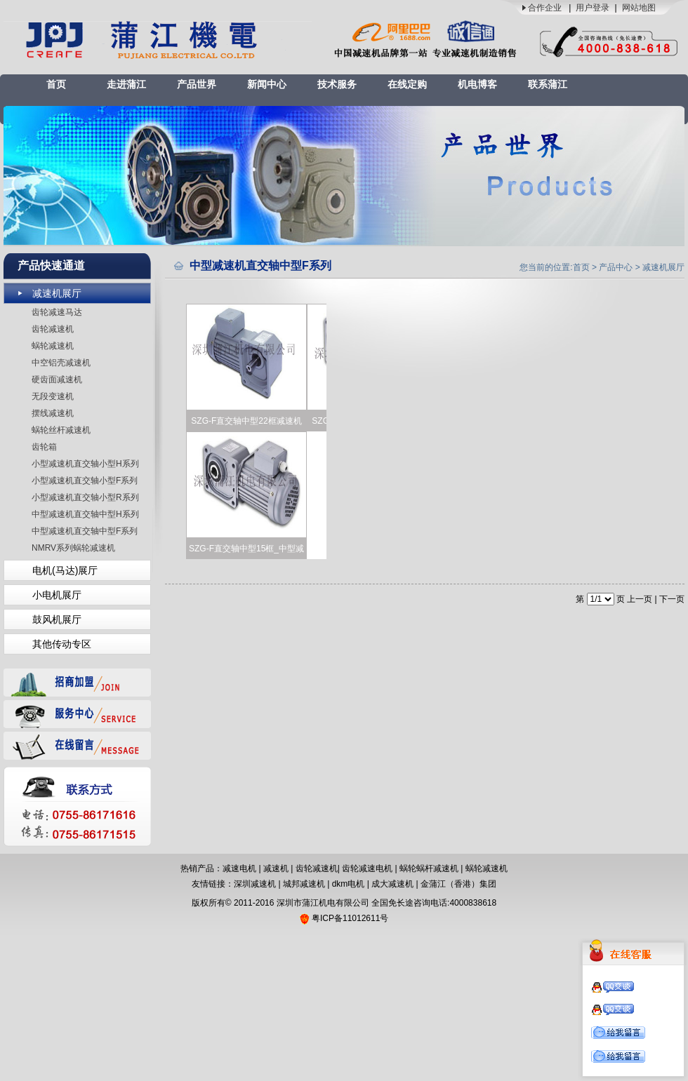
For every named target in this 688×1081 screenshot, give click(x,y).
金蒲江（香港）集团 (458, 884)
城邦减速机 (304, 884)
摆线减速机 (53, 413)
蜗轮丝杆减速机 (61, 430)
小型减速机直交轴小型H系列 (85, 464)
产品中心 (616, 267)
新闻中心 (266, 84)
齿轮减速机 (53, 329)
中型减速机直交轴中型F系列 (85, 531)
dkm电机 (348, 884)
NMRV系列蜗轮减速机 (73, 548)
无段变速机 (53, 396)
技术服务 (337, 84)
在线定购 (407, 84)
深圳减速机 (255, 884)
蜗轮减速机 (53, 346)
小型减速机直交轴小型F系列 (85, 480)
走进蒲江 (126, 84)
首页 (56, 84)
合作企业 (545, 8)
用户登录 (592, 8)
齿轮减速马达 (57, 312)
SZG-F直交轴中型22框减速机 (246, 421)
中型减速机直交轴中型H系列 (85, 514)
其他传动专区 (61, 644)
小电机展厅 (56, 594)
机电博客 (477, 84)
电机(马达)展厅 (65, 570)
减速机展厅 (56, 293)
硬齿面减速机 (57, 379)
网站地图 (639, 8)
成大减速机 (392, 884)
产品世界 (196, 84)
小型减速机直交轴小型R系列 (85, 497)
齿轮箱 (44, 447)
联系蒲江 (547, 84)
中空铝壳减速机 (61, 363)
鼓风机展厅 (56, 619)
